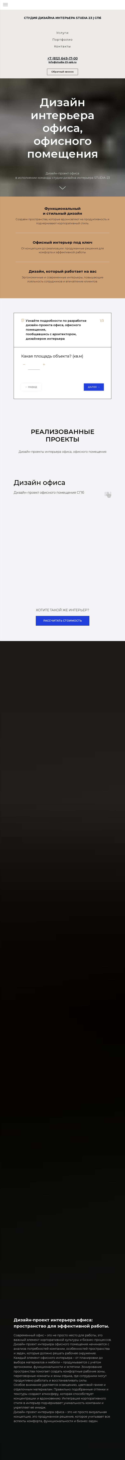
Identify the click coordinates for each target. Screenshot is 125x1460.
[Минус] (24, 364)
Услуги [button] (62, 33)
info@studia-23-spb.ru (62, 62)
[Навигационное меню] (5, 4)
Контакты (62, 46)
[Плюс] (44, 364)
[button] (62, 72)
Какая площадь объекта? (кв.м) (52, 356)
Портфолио (62, 39)
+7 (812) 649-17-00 (62, 58)
